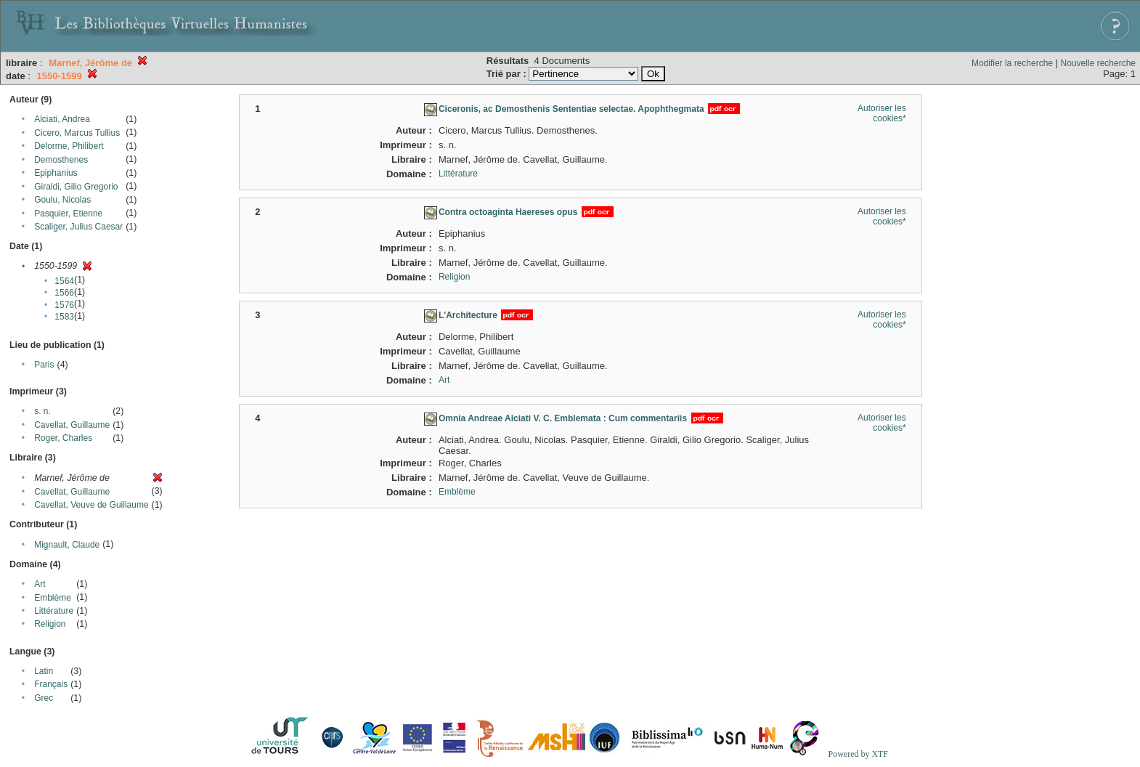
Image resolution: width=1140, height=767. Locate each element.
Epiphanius (55, 173)
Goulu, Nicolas (62, 200)
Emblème (52, 598)
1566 (64, 293)
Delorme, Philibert (68, 146)
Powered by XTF (858, 754)
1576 (64, 305)
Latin (43, 671)
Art (39, 584)
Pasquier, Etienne (68, 213)
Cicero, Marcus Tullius (77, 133)
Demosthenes (61, 160)
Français (51, 684)
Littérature (53, 611)
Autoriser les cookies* (882, 113)
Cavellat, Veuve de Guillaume (91, 505)
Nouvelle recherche (1098, 63)
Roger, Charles (63, 438)
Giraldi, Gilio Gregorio (76, 187)
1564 (64, 281)
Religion (49, 624)
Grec (43, 698)
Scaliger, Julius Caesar (78, 227)
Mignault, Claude (66, 545)
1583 (64, 317)
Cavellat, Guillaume (72, 425)
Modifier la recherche (1012, 63)
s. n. (42, 411)
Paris (44, 365)
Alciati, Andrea (62, 119)
